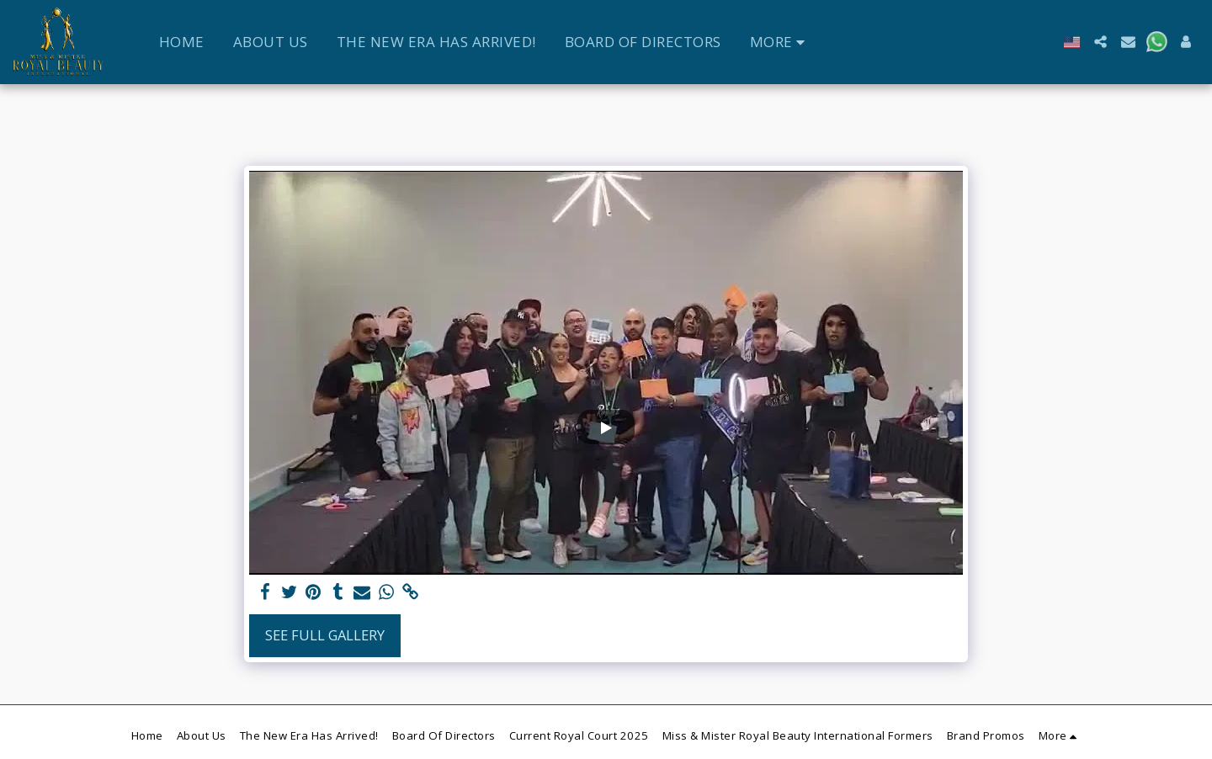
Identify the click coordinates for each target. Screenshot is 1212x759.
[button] (1100, 41)
